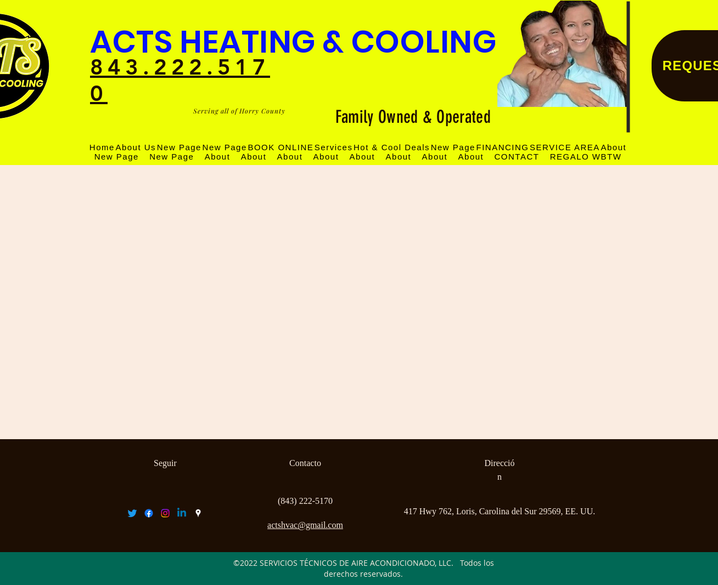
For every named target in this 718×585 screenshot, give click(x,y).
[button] (564, 147)
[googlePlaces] (198, 513)
